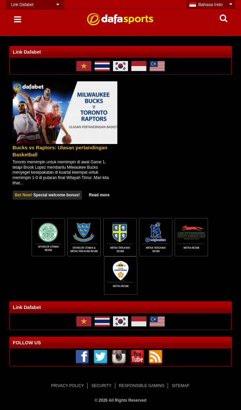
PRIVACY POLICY (67, 385)
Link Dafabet (22, 4)
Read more (99, 195)
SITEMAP (180, 385)
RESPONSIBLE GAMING (142, 385)
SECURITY (101, 385)
